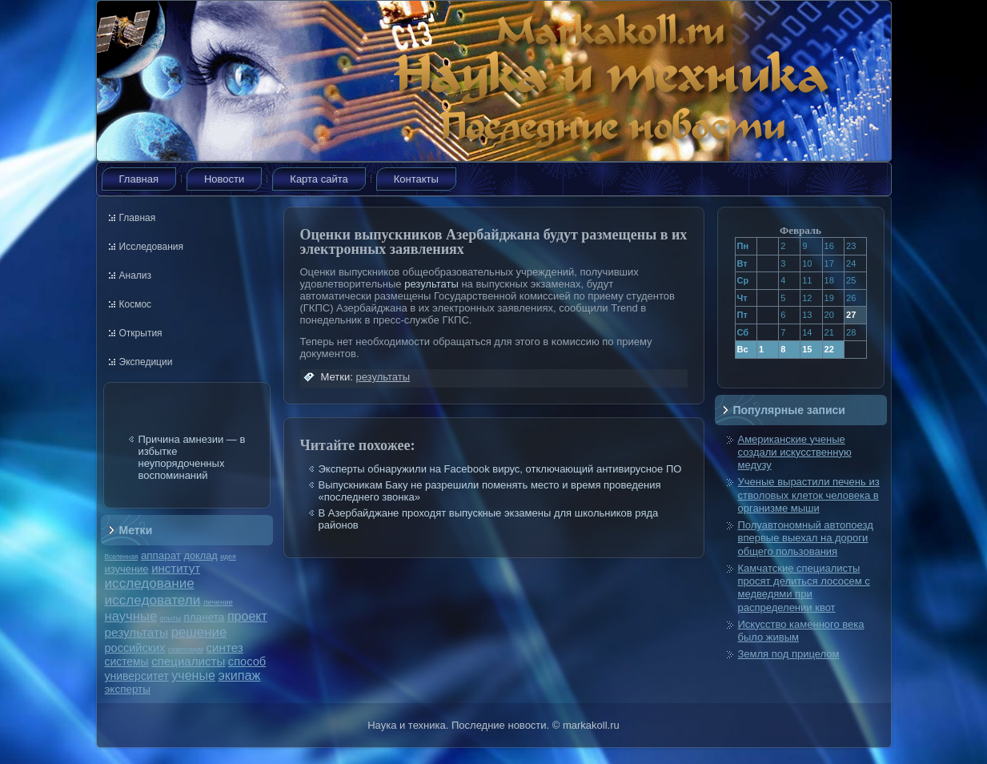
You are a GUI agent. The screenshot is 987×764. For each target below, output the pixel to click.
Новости (224, 179)
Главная (138, 179)
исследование (150, 583)
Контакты (416, 179)
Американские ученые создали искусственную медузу (795, 452)
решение (199, 632)
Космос (135, 304)
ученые (193, 675)
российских (135, 647)
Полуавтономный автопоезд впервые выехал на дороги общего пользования (805, 538)
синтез (224, 647)
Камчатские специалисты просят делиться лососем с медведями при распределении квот (804, 587)
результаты (137, 632)
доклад (201, 555)
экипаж (239, 675)
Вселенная (121, 557)
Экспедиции (146, 362)
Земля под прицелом (789, 654)
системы (127, 661)
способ (247, 661)
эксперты (127, 689)
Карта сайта (318, 179)
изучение (127, 569)
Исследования (151, 246)
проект (247, 616)
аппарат (161, 555)
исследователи (153, 600)
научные (131, 616)
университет (137, 676)
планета (204, 617)
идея (227, 557)
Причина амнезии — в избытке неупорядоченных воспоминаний (192, 457)
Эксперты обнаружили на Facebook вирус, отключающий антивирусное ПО (500, 469)
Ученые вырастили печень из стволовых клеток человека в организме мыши (809, 495)
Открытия (140, 333)
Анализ (135, 275)
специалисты (188, 661)
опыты (170, 618)
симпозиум (185, 649)
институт (175, 568)
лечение (218, 601)
